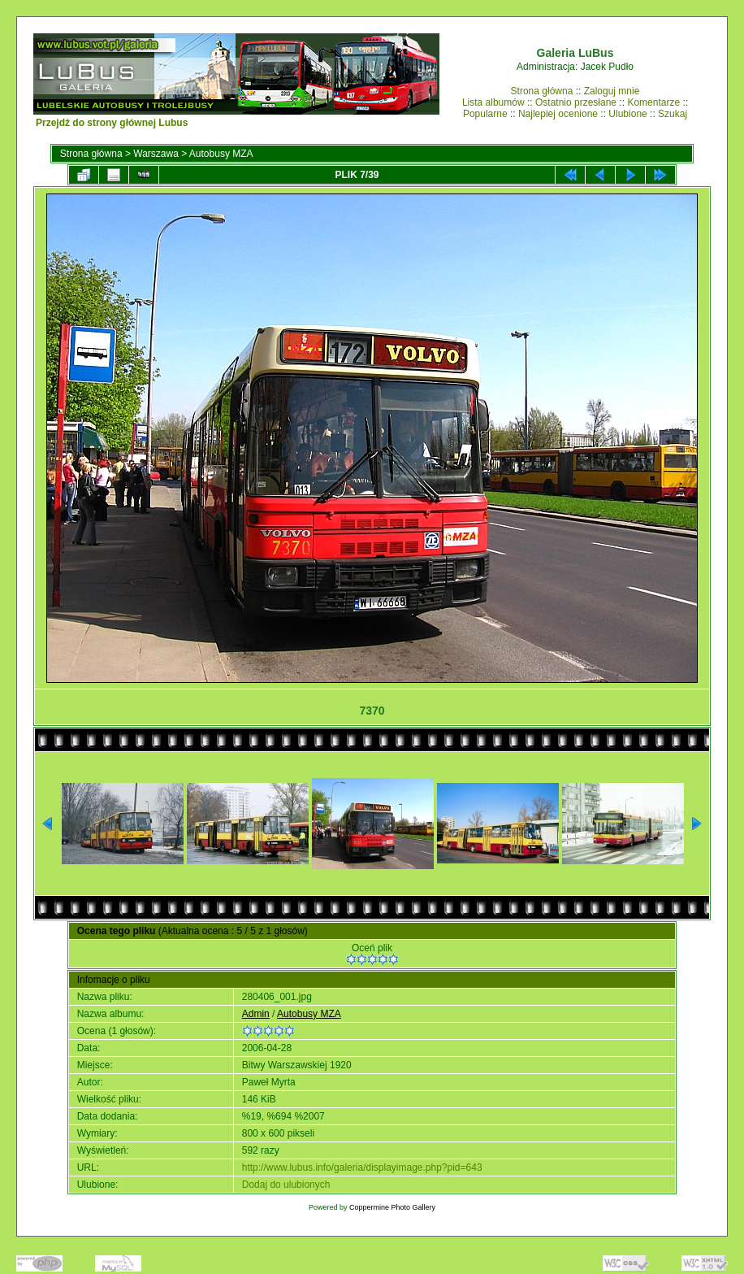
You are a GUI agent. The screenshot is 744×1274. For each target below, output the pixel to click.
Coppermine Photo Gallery (392, 1207)
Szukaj (672, 114)
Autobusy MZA (221, 153)
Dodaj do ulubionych (286, 1184)
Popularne (485, 114)
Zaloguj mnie (612, 91)
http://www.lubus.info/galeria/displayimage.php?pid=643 (362, 1167)
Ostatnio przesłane (575, 102)
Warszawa (156, 153)
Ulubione (627, 114)
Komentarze (653, 102)
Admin (256, 1014)
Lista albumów (493, 102)
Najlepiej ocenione (558, 114)
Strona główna (542, 91)
